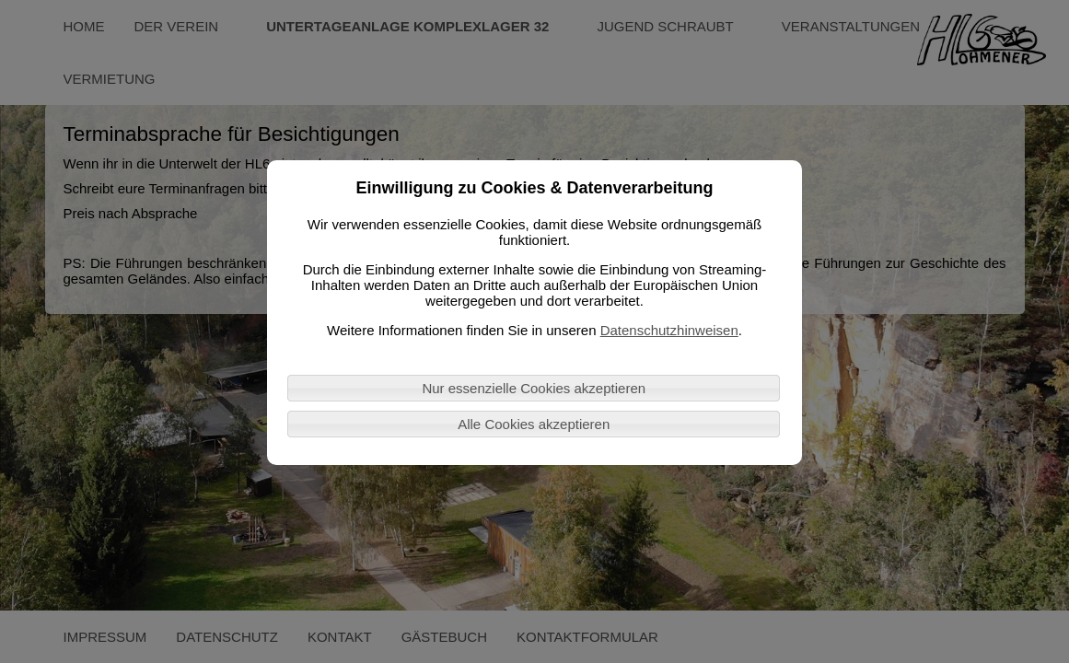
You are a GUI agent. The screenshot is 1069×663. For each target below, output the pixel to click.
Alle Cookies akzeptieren (534, 424)
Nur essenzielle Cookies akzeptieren (533, 388)
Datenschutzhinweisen (669, 330)
